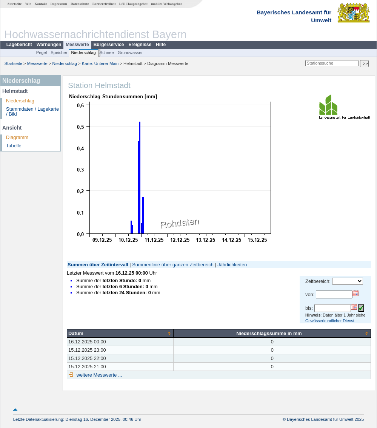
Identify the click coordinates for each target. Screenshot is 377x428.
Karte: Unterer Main (100, 63)
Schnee (107, 52)
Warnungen (49, 44)
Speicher (59, 52)
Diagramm (17, 137)
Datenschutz (80, 4)
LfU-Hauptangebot (133, 4)
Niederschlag (83, 52)
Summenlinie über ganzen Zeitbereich (173, 264)
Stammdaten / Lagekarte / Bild (32, 111)
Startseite (15, 4)
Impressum (58, 4)
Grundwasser (130, 52)
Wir (28, 4)
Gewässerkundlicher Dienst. (330, 320)
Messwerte (77, 44)
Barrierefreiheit (104, 4)
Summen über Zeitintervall (98, 264)
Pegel (41, 52)
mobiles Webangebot (166, 4)
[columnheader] (120, 333)
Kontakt (40, 4)
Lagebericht (19, 44)
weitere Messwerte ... (98, 375)
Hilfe (161, 44)
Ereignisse (139, 44)
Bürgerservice (109, 44)
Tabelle (14, 145)
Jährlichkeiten (232, 264)
